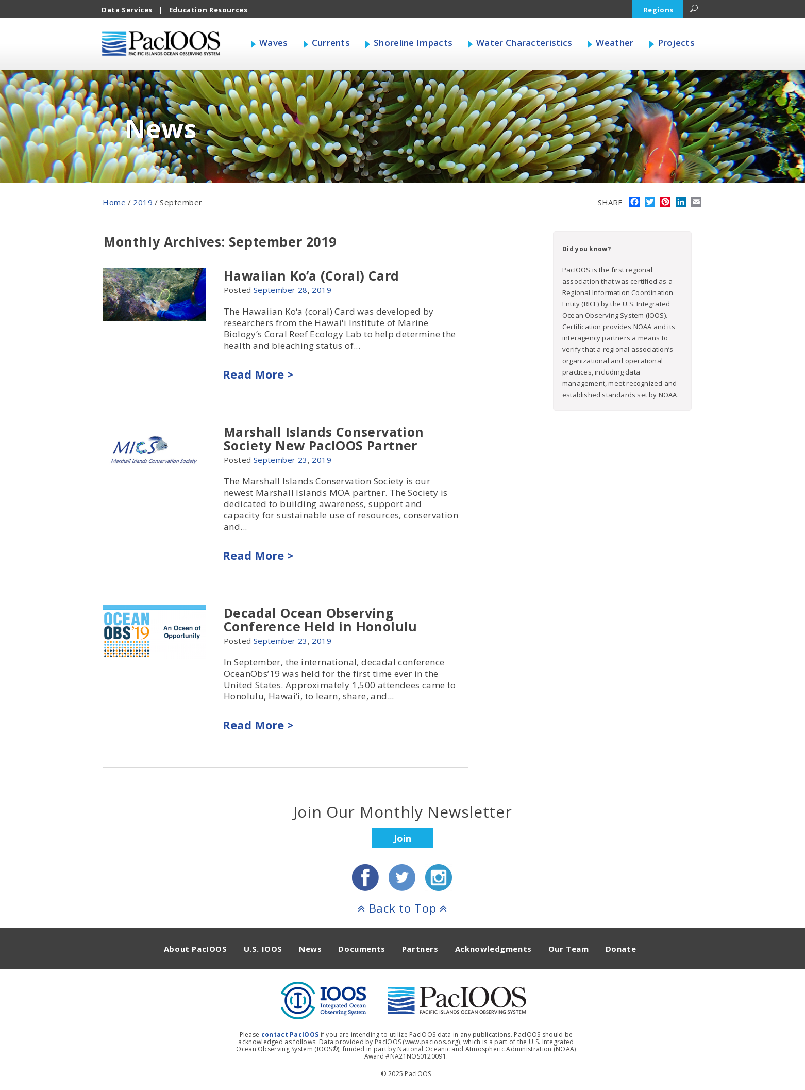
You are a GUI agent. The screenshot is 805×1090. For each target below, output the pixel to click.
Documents (361, 948)
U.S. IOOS (263, 948)
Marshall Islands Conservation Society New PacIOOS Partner (324, 438)
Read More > (258, 374)
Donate (621, 948)
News (310, 948)
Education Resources (208, 9)
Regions (659, 9)
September (275, 290)
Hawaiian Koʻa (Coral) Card (311, 275)
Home (114, 202)
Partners (420, 948)
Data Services (127, 9)
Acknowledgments (493, 948)
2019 (143, 202)
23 (303, 459)
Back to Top (402, 908)
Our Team (568, 948)
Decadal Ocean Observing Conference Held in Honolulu (320, 619)
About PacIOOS (195, 948)
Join (402, 838)
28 (303, 290)
